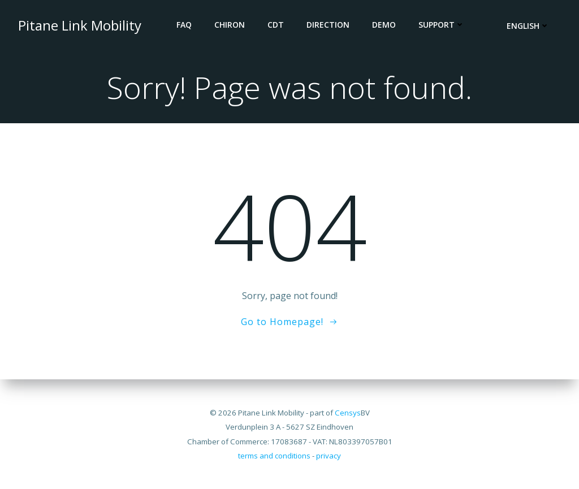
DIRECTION (327, 24)
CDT (275, 24)
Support (441, 24)
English (528, 25)
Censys (348, 413)
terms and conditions (274, 456)
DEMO (384, 24)
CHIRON (229, 24)
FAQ (184, 24)
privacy (328, 456)
